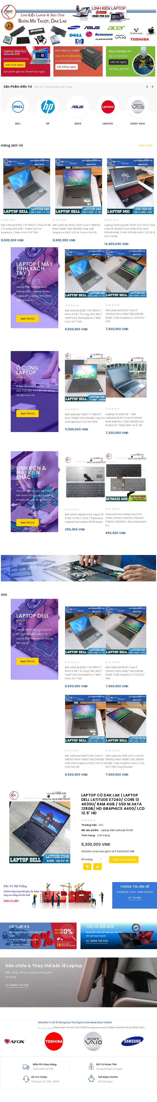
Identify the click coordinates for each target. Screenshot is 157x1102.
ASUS (78, 123)
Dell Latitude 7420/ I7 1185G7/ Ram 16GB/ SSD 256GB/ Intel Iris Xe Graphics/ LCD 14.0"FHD (85, 418)
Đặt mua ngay (14, 64)
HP (48, 123)
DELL (18, 123)
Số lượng (87, 862)
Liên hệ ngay (118, 62)
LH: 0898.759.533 (97, 944)
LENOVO (107, 123)
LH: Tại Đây (134, 900)
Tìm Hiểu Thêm (19, 947)
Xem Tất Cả (27, 318)
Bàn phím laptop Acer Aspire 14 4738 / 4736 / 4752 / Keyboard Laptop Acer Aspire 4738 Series (84, 518)
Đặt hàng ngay (66, 66)
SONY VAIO (137, 123)
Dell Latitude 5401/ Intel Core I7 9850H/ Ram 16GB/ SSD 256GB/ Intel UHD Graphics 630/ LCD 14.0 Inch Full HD (77, 228)
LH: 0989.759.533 (17, 988)
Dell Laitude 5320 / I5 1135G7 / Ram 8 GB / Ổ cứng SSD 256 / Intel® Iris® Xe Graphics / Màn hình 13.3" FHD (26, 228)
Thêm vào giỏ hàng (124, 862)
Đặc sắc (145, 145)
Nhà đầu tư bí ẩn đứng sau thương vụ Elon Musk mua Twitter (75, 1025)
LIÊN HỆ (33, 567)
